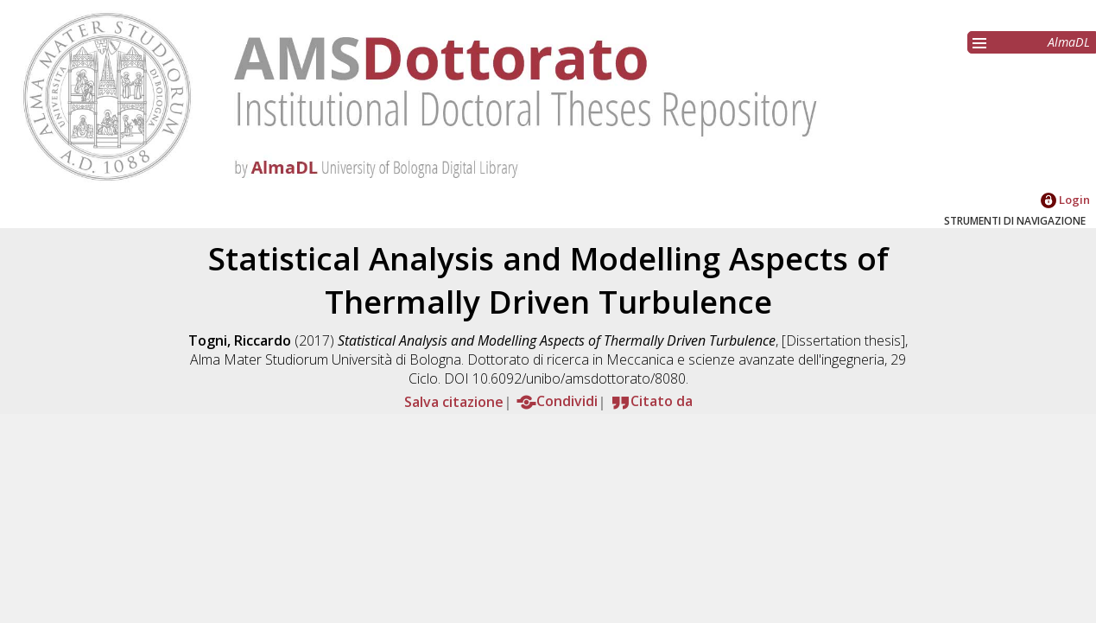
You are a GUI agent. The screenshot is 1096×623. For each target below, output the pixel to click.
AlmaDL (1069, 42)
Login (1065, 199)
